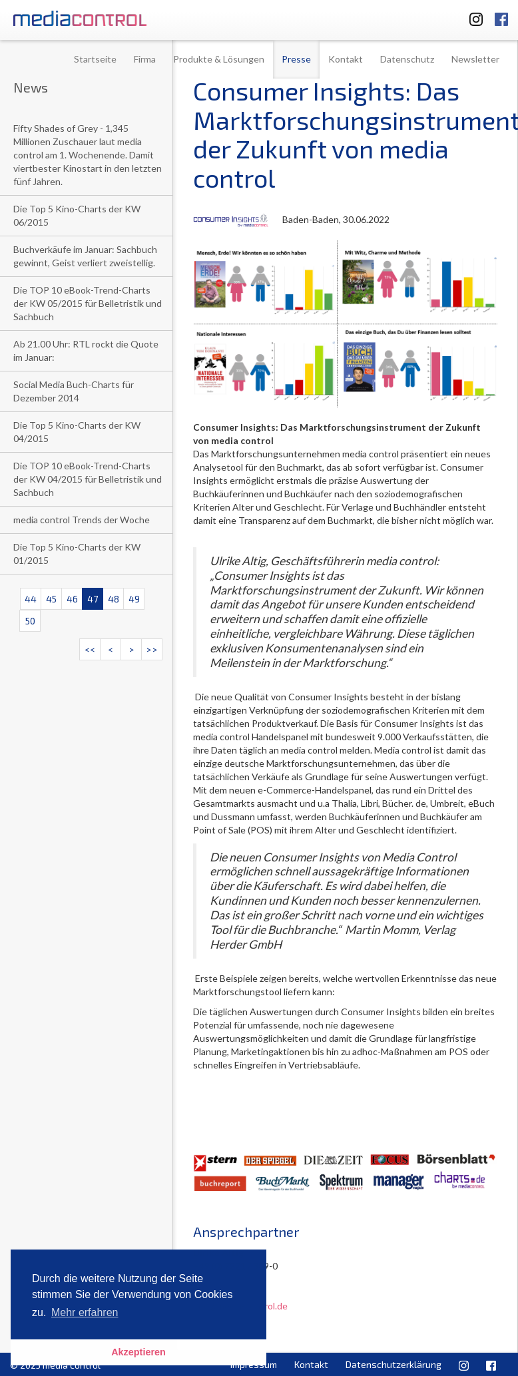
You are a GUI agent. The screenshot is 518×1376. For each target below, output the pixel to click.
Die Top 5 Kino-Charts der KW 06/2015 (76, 215)
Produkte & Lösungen (218, 59)
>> (152, 649)
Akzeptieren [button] (138, 1352)
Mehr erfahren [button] (85, 1312)
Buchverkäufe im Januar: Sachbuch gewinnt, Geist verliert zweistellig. (85, 256)
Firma (145, 59)
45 (51, 598)
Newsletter (475, 59)
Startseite (95, 59)
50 (30, 620)
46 (72, 598)
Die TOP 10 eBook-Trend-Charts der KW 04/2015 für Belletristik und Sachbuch (87, 479)
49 (134, 598)
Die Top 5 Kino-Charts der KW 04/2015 (76, 431)
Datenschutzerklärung (393, 1364)
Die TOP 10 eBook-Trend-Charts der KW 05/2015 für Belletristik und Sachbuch (87, 303)
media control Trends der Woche (81, 519)
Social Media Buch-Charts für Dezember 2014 (73, 391)
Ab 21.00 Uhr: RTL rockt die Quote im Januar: (85, 350)
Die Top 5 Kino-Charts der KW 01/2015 (76, 553)
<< (90, 649)
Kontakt (345, 59)
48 (113, 598)
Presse (296, 59)
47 (92, 598)
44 (31, 598)
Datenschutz (407, 59)
